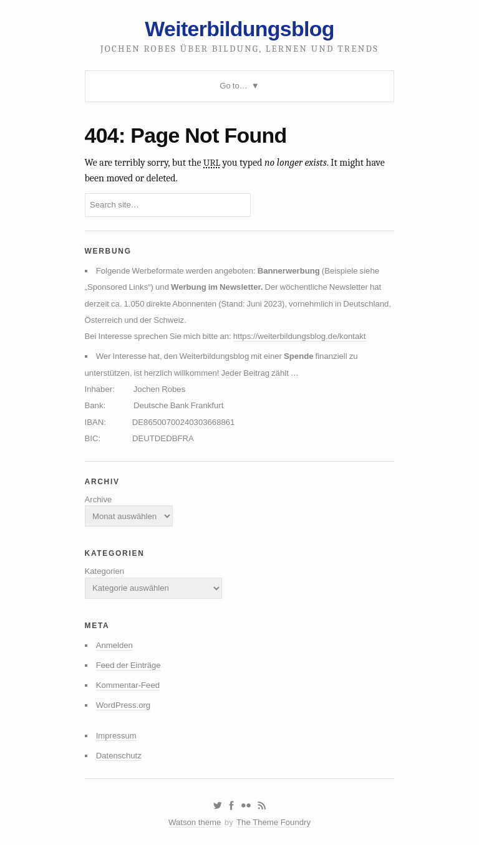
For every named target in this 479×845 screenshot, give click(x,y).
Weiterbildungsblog (239, 29)
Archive (98, 499)
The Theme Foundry (273, 822)
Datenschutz (119, 755)
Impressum (116, 735)
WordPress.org (123, 705)
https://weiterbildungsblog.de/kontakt (299, 336)
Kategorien (105, 571)
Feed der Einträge (128, 665)
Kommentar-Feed (128, 685)
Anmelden (114, 645)
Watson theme (194, 822)
